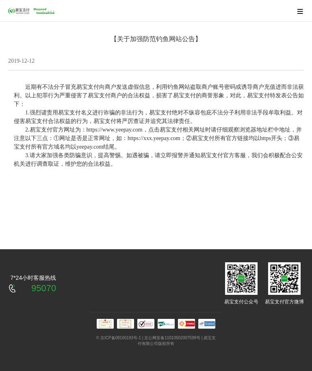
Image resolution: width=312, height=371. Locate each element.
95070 (43, 288)
